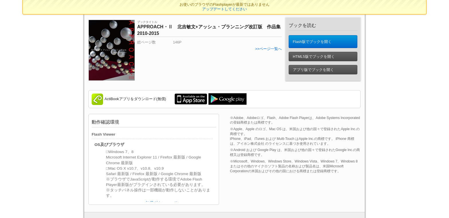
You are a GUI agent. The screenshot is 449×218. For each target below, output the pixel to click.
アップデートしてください (224, 9)
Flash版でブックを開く (312, 41)
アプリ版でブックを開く (313, 70)
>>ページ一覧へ (268, 49)
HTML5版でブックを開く (313, 56)
